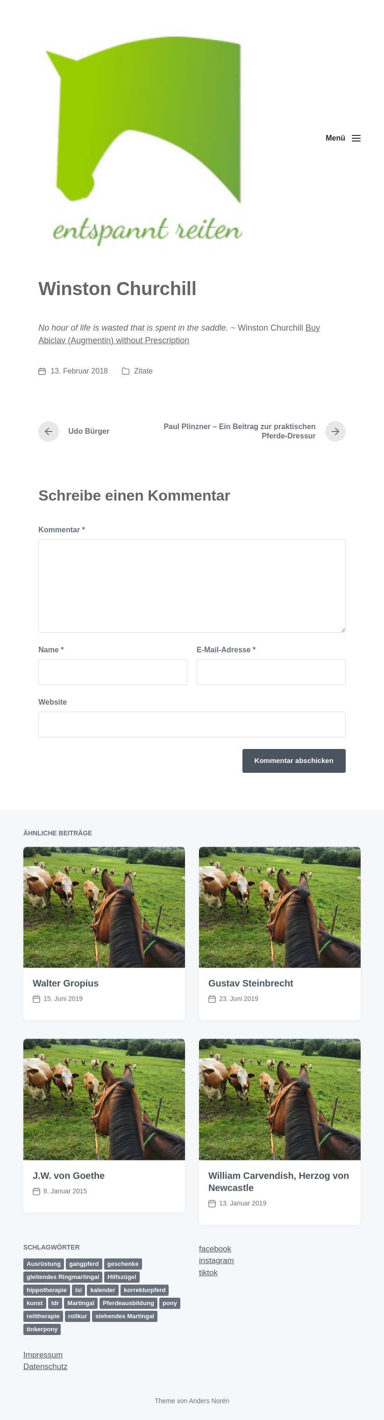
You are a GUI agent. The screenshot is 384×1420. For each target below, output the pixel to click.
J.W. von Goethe (69, 1215)
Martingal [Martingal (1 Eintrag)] (80, 1303)
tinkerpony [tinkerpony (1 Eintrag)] (42, 1329)
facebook (215, 1248)
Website (52, 702)
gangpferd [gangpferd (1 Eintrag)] (84, 1263)
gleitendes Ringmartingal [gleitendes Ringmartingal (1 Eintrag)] (63, 1276)
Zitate (143, 371)
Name (51, 650)
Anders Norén (209, 1401)
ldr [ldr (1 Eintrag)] (55, 1303)
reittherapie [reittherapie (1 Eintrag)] (43, 1316)
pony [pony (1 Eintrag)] (170, 1303)
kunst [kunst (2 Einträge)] (35, 1303)
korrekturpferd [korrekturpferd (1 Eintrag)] (145, 1289)
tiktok (208, 1272)
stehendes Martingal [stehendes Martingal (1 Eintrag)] (124, 1316)
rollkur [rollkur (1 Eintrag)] (77, 1316)
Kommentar (61, 530)
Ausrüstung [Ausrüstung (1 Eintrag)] (44, 1263)
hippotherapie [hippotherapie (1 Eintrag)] (47, 1289)
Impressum (43, 1354)
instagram (216, 1260)
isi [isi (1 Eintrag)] (78, 1289)
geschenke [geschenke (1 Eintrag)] (123, 1263)
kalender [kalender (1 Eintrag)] (102, 1289)
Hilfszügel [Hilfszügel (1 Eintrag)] (121, 1276)
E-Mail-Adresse (226, 650)
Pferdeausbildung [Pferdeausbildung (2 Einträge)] (128, 1303)
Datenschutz (45, 1366)
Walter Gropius (66, 1022)
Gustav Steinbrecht (250, 1022)
